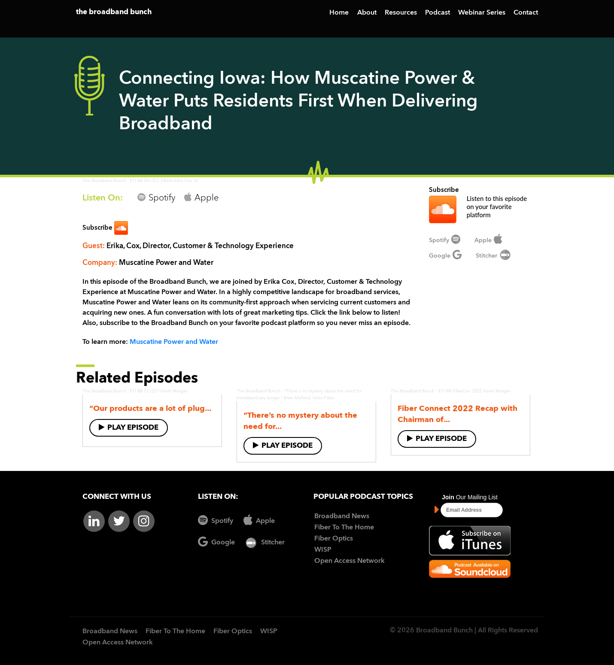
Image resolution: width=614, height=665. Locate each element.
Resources (401, 12)
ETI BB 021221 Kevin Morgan (159, 391)
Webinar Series (481, 12)
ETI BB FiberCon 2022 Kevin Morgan (474, 391)
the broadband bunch (114, 12)
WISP (322, 550)
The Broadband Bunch (104, 181)
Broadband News (341, 516)
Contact (526, 12)
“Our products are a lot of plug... (150, 409)
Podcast (437, 12)
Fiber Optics (333, 538)
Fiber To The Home (344, 527)
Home (339, 12)
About (367, 12)
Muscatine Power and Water (174, 342)
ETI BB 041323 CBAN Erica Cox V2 (164, 181)
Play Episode (128, 427)
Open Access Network (349, 561)
